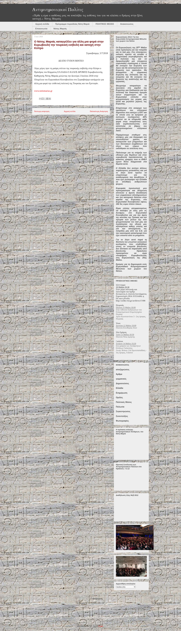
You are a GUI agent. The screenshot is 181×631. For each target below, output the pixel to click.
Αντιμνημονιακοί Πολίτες (57, 10)
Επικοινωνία (41, 29)
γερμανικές (121, 379)
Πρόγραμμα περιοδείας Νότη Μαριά (72, 24)
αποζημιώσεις (122, 369)
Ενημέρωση (121, 393)
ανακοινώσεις (122, 365)
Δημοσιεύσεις (122, 383)
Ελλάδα (119, 388)
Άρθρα (119, 374)
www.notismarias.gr (43, 91)
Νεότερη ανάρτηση (41, 111)
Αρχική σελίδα (42, 24)
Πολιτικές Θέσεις (124, 402)
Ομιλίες (119, 397)
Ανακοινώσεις (126, 24)
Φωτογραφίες (122, 421)
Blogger (100, 626)
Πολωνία (120, 407)
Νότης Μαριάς (60, 29)
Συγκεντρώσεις (123, 411)
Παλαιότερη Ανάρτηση (99, 111)
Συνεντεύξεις (122, 416)
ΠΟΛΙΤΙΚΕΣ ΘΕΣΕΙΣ (105, 24)
